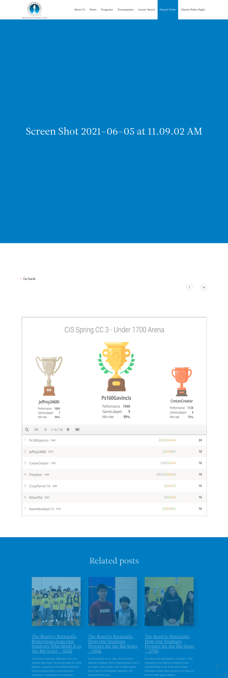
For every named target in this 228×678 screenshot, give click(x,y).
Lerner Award (146, 9)
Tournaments (126, 9)
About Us (79, 9)
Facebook (189, 287)
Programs (107, 9)
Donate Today (168, 9)
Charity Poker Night (193, 9)
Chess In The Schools (34, 10)
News (93, 9)
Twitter (204, 287)
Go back (29, 278)
